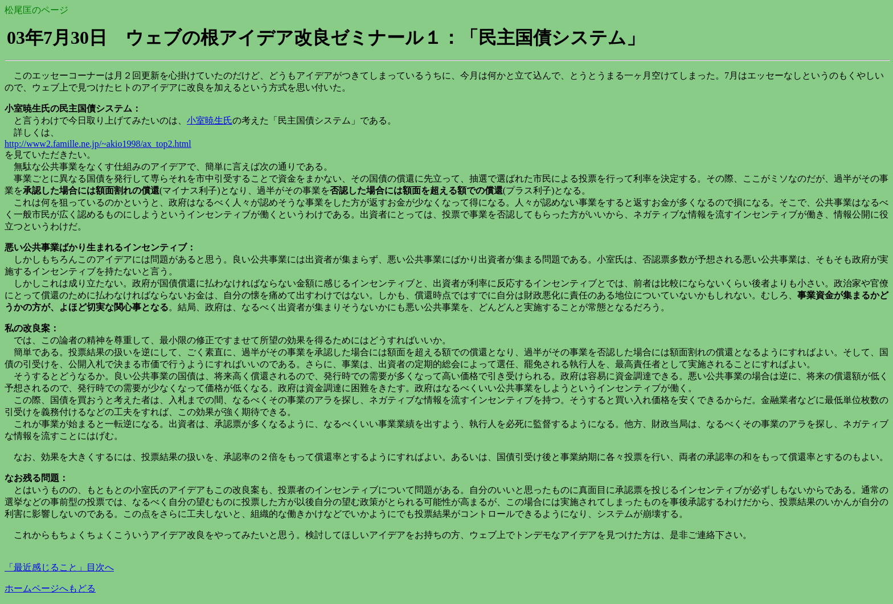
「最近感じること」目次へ (59, 567)
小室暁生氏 (209, 120)
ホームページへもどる (50, 588)
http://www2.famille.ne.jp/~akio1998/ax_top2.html (98, 144)
